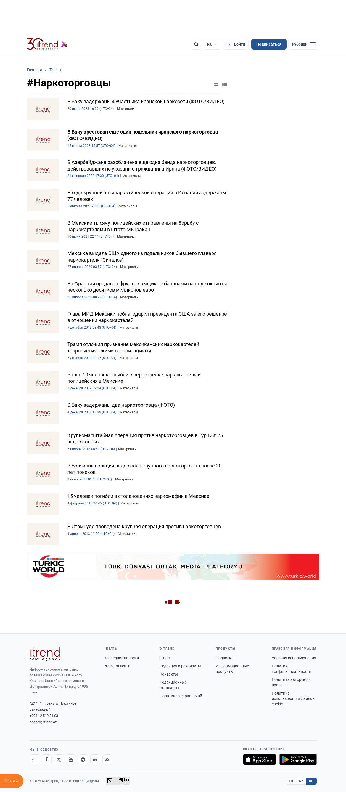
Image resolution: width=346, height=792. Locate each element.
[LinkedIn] (95, 759)
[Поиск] (196, 44)
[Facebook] (47, 759)
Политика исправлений (181, 696)
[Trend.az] (47, 44)
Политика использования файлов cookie (293, 698)
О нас (165, 658)
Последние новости (121, 658)
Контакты (169, 674)
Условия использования (294, 658)
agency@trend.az (43, 722)
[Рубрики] (303, 44)
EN (291, 781)
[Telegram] (83, 759)
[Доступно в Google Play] (298, 759)
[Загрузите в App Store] (259, 759)
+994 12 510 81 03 (44, 716)
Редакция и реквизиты (180, 666)
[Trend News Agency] (45, 654)
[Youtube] (71, 759)
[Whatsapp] (34, 759)
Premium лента (117, 666)
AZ (301, 781)
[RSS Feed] (107, 759)
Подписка (225, 658)
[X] (59, 759)
